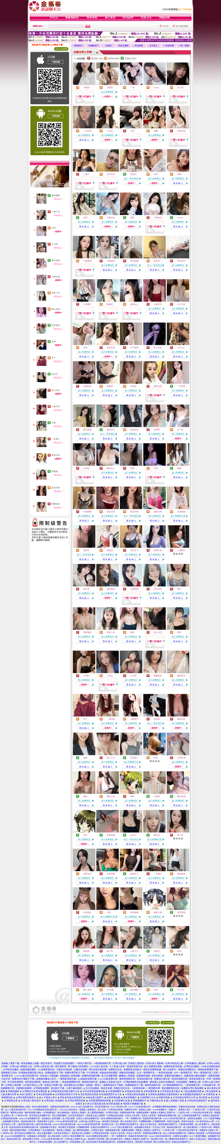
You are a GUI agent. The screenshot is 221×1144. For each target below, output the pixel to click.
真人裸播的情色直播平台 (127, 1124)
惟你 (179, 589)
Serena (156, 87)
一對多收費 (169, 45)
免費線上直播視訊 (87, 1109)
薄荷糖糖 (134, 912)
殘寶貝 (157, 951)
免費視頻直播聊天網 (166, 1115)
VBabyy (110, 131)
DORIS (180, 217)
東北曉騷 (134, 261)
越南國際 (56, 195)
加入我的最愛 (182, 26)
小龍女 (110, 675)
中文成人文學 (159, 1127)
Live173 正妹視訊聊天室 (139, 1106)
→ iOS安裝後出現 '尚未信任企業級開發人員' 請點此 (68, 1058)
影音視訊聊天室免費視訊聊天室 (23, 1127)
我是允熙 (111, 511)
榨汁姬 (180, 835)
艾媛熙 (110, 87)
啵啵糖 (55, 471)
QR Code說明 (61, 49)
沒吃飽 (86, 468)
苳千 (54, 358)
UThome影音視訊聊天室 (67, 1121)
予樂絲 (86, 87)
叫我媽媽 (87, 511)
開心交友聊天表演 (128, 1121)
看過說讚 (111, 835)
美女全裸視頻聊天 (40, 1106)
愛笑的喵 (56, 260)
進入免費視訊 (107, 92)
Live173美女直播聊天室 (122, 1127)
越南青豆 (111, 429)
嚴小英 (110, 951)
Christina (181, 347)
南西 (85, 796)
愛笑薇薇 (87, 429)
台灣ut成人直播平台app (89, 1121)
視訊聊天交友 (108, 1124)
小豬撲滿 (87, 261)
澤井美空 (181, 261)
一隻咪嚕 (111, 719)
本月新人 (154, 45)
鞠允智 (157, 835)
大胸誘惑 (111, 261)
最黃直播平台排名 (45, 1121)
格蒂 (179, 951)
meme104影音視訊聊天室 (174, 1118)
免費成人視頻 (24, 1106)
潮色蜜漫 (111, 589)
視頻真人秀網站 (78, 1112)
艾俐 (132, 131)
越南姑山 (134, 304)
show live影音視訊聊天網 (64, 1124)
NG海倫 (110, 990)
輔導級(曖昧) (114, 58)
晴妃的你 (111, 347)
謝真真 (110, 550)
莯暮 (54, 423)
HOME (166, 26)
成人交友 (102, 1109)
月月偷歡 (134, 347)
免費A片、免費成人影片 (180, 1109)
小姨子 (86, 174)
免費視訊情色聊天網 (59, 1106)
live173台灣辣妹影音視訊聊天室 (42, 1109)
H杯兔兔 (87, 912)
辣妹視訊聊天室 (28, 1121)
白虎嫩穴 (87, 304)
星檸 (54, 341)
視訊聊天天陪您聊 (110, 1121)
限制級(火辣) (97, 58)
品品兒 (55, 374)
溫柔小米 (56, 293)
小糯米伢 (158, 217)
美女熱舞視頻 (63, 1112)
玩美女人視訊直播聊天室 (87, 1118)
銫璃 (132, 632)
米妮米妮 (181, 131)
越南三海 (111, 796)
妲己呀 (86, 589)
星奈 (85, 835)
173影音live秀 (199, 1109)
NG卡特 (180, 990)
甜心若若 (158, 347)
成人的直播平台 (202, 1124)
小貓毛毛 (56, 406)
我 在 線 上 (84, 140)
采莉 (156, 174)
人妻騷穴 (181, 550)
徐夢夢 (157, 429)
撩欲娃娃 (181, 719)
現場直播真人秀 (77, 1142)
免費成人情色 (145, 1109)
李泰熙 (133, 386)
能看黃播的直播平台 (167, 1124)
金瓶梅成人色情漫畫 (51, 1118)
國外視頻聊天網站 (33, 1112)
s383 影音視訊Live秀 (204, 1121)
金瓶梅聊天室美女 (11, 1121)
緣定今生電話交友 (148, 1124)
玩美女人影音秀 (132, 1115)
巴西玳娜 (111, 874)
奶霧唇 (110, 386)
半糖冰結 (111, 217)
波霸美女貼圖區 (195, 1118)
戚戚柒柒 (134, 429)
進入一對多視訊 (131, 178)
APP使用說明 (153, 1022)
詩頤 (54, 228)
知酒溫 (157, 719)
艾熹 (85, 347)
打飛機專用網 (145, 1121)
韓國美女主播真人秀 (208, 1130)
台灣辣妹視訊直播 (115, 1115)
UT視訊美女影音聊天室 (202, 1112)
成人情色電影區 (190, 1127)
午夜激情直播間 (186, 1124)
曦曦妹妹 (56, 504)
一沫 (132, 87)
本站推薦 (138, 45)
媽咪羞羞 (87, 632)
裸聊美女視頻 (17, 1112)
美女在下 (134, 550)
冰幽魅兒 (134, 719)
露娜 (179, 468)
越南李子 (134, 874)
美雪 (156, 758)
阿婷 (179, 632)
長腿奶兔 (87, 386)
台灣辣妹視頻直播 (9, 1118)
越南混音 (181, 675)
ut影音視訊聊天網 (25, 1124)
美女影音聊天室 (102, 1106)
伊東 (156, 468)
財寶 (132, 468)
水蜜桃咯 (134, 589)
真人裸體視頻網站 (96, 1112)
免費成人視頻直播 (210, 1115)
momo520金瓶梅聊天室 (29, 1118)
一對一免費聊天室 (132, 1118)
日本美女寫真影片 (76, 1115)
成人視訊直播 (68, 1118)
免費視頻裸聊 (142, 1112)
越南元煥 (158, 511)
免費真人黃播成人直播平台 (162, 1112)
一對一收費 (184, 45)
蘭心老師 (56, 309)
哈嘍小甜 (158, 550)
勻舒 (109, 912)
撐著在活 (87, 874)
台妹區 (108, 45)
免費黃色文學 (130, 1109)
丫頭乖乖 (181, 386)
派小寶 (180, 87)
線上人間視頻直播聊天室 (189, 1115)
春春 (132, 796)
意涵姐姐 (181, 511)
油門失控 (111, 174)
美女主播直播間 (59, 1115)
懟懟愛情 (56, 325)
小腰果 (157, 796)
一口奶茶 (87, 131)
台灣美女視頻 (112, 1112)
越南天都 (158, 912)
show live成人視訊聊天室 (82, 1106)
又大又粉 (181, 304)
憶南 (85, 758)
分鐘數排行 (93, 45)
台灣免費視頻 (49, 1112)
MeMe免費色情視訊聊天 (112, 1118)
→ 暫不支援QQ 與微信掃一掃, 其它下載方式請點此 (113, 1058)
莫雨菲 (86, 550)
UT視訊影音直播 (115, 1109)
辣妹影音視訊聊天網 (152, 1118)
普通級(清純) (130, 58)
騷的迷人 (111, 468)
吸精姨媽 (181, 874)
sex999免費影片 (160, 1109)
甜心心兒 (111, 758)
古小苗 (180, 429)
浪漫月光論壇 (173, 1121)
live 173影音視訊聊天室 (15, 1109)
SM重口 (86, 675)
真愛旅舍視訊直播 (187, 1106)
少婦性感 (56, 276)
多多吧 (157, 261)
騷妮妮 (110, 304)
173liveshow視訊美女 (68, 1109)
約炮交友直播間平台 (100, 1127)
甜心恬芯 (56, 390)
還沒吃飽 (56, 487)
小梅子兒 (56, 211)
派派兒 (133, 174)
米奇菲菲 (158, 589)
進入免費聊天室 (178, 516)
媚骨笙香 (56, 455)
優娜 (156, 131)
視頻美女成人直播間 (95, 1115)
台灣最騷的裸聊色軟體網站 (164, 1106)
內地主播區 (123, 45)
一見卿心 (56, 439)
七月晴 (55, 244)
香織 (179, 174)
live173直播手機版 (212, 1118)
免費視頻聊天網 (127, 1112)
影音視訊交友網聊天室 (39, 1115)
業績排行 (78, 45)
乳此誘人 (134, 758)
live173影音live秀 (119, 1106)
